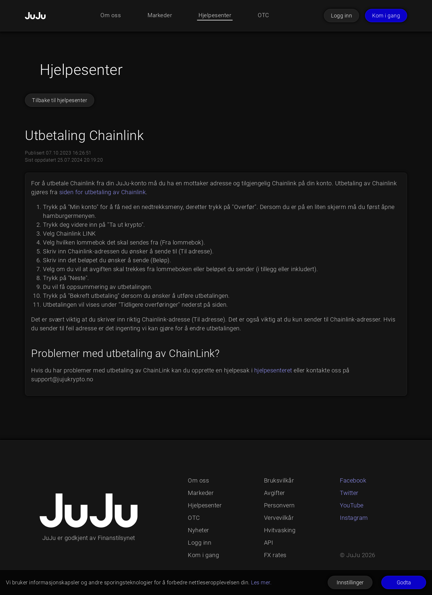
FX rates (275, 555)
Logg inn (341, 15)
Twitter (349, 492)
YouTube (352, 505)
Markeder (159, 15)
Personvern (279, 505)
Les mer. (261, 582)
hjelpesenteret (273, 370)
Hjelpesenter (215, 15)
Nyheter (198, 530)
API (268, 542)
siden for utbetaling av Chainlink (102, 192)
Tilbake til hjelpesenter (59, 100)
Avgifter (274, 492)
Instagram (354, 517)
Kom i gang (386, 15)
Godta (404, 582)
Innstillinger (350, 582)
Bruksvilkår (279, 480)
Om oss (108, 15)
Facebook (353, 480)
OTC (265, 15)
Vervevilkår (279, 517)
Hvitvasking (280, 530)
